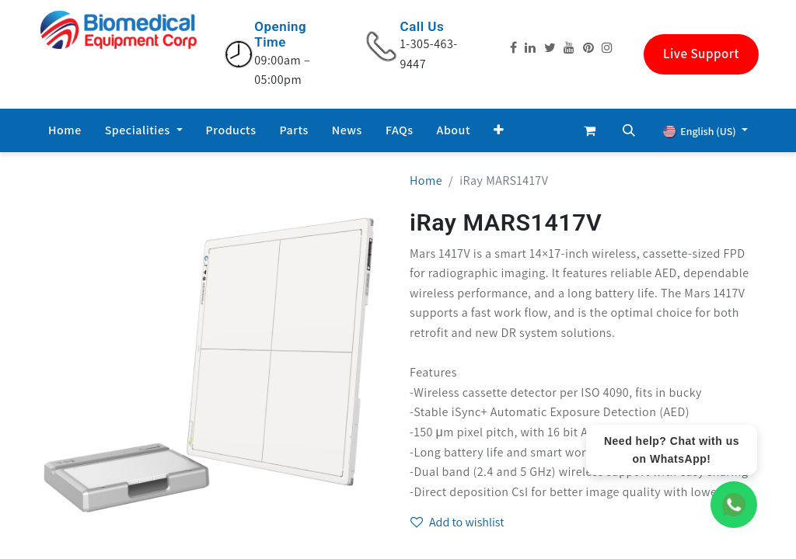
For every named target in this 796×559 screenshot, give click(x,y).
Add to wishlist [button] (457, 522)
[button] (499, 130)
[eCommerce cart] (590, 130)
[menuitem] (65, 130)
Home (426, 180)
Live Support (701, 53)
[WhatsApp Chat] (733, 504)
